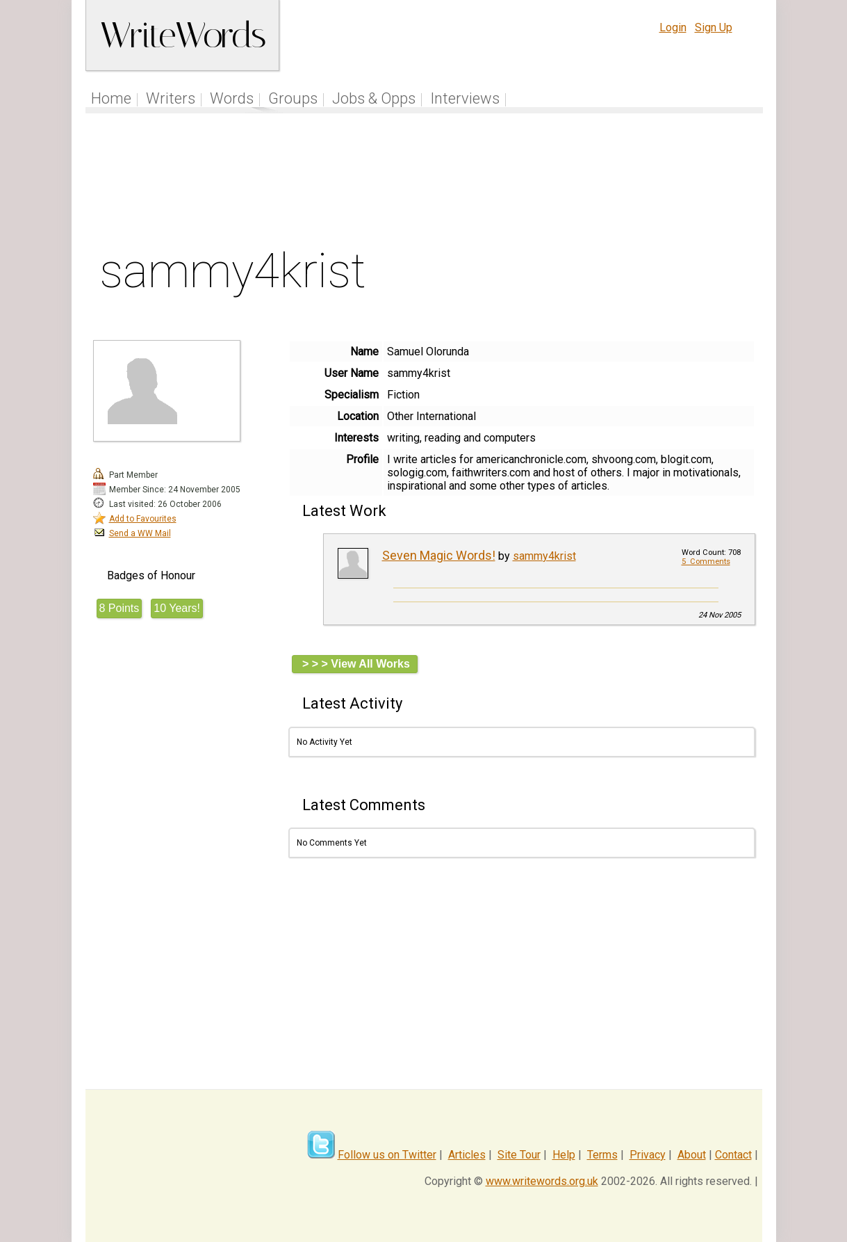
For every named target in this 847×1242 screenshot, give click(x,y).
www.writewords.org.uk (542, 1181)
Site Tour (519, 1154)
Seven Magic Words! (438, 555)
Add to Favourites (142, 519)
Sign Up (713, 27)
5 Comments (706, 561)
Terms (602, 1154)
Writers (170, 98)
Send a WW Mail (140, 533)
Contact (733, 1154)
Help (563, 1154)
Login (672, 27)
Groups (293, 98)
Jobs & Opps (374, 98)
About (691, 1154)
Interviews (465, 98)
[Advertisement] (424, 183)
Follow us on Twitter (387, 1154)
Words (232, 98)
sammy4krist (544, 556)
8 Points (119, 608)
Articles (467, 1154)
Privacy (648, 1154)
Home (111, 98)
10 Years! (177, 608)
